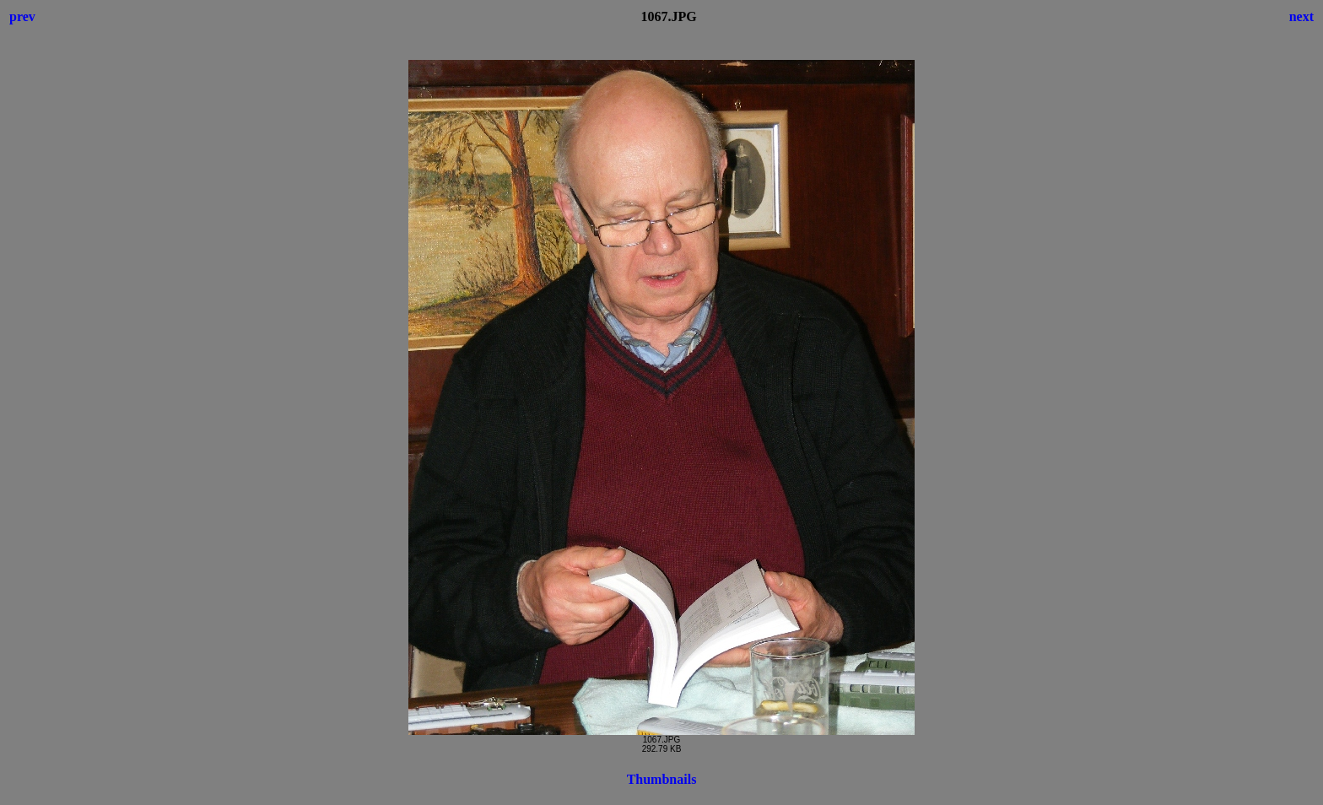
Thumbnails (662, 779)
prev (22, 16)
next (1301, 16)
